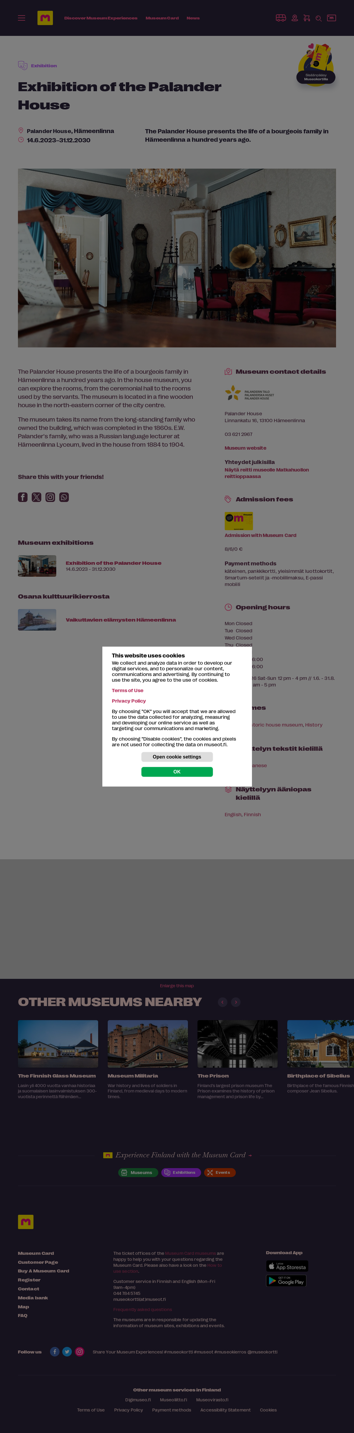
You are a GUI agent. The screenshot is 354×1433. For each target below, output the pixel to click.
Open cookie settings (177, 756)
